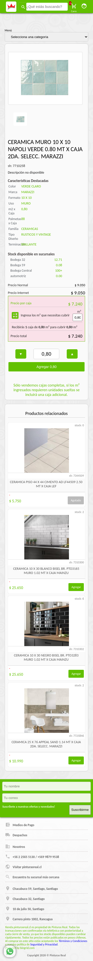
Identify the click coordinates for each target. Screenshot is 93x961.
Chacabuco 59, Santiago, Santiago (31, 888)
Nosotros (15, 846)
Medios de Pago (19, 824)
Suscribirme (80, 810)
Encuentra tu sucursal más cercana (32, 876)
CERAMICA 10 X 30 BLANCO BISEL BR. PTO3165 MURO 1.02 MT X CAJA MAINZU (46, 571)
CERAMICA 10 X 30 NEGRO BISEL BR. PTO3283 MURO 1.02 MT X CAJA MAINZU (46, 657)
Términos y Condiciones (73, 941)
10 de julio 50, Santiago (24, 908)
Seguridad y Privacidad (44, 944)
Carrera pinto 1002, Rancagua (29, 918)
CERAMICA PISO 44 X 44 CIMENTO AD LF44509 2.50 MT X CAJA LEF (46, 484)
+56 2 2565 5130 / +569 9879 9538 (32, 856)
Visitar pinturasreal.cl (23, 866)
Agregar (76, 587)
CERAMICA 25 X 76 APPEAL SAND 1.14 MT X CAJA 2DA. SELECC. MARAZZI (46, 744)
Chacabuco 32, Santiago (25, 898)
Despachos (16, 834)
